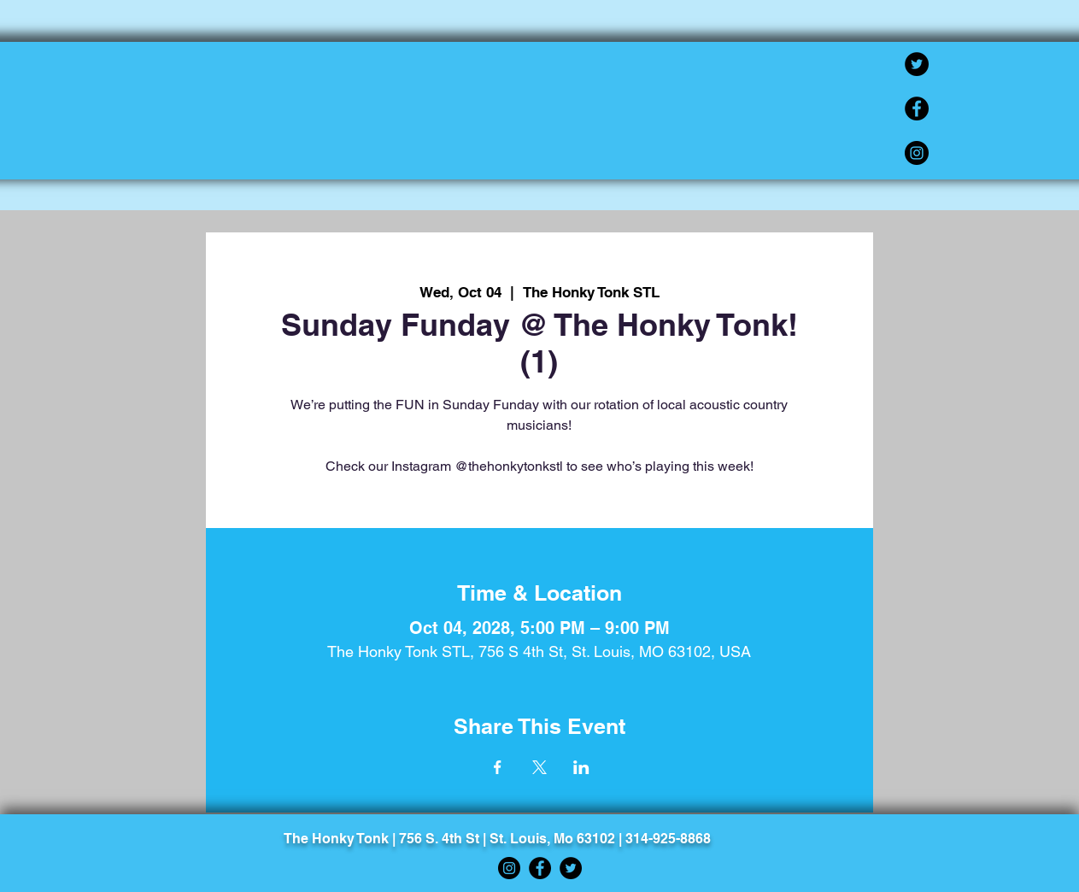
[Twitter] (917, 64)
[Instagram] (917, 153)
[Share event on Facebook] (498, 767)
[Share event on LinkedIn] (581, 767)
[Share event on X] (539, 767)
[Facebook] (917, 108)
